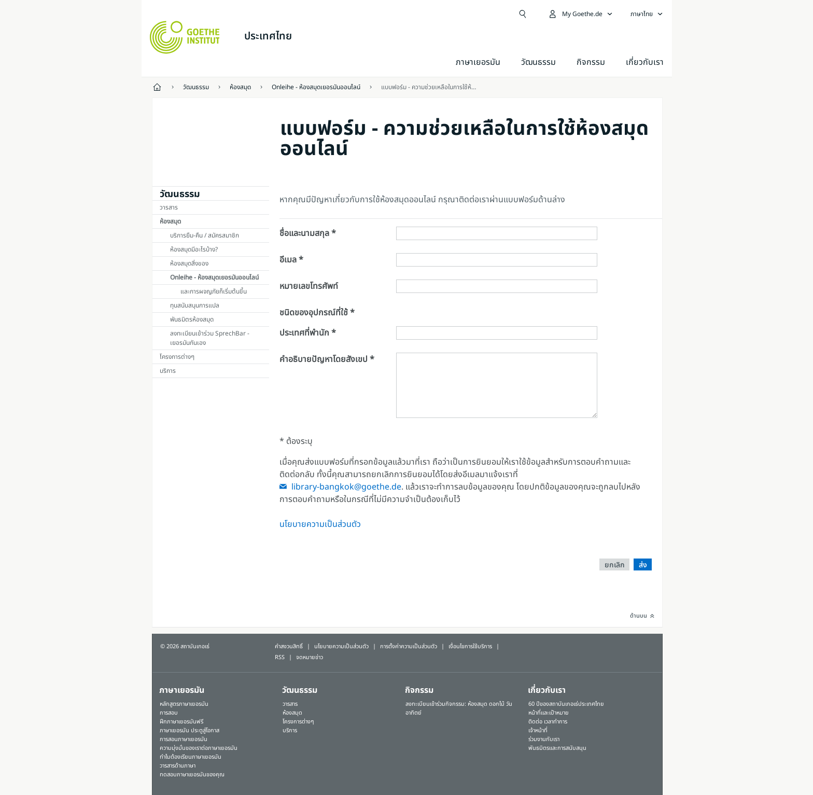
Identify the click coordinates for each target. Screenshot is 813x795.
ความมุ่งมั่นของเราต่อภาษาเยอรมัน (198, 748)
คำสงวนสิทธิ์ (289, 646)
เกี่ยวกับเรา (645, 62)
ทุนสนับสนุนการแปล (194, 305)
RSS (280, 657)
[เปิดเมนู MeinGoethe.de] (580, 14)
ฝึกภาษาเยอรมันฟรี (181, 721)
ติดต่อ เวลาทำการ (547, 721)
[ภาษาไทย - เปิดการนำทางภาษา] (647, 14)
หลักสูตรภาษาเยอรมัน (184, 704)
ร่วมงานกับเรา (543, 739)
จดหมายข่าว (309, 657)
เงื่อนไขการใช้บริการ (470, 646)
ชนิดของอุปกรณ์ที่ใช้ (313, 312)
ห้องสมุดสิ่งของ (189, 263)
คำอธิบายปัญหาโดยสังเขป (323, 359)
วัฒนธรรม (538, 62)
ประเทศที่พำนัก (304, 333)
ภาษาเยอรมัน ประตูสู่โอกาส (189, 730)
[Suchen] (522, 14)
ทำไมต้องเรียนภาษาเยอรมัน (190, 756)
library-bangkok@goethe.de (346, 487)
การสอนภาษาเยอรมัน (183, 739)
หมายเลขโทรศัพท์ (308, 286)
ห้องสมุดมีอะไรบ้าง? (194, 249)
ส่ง (643, 565)
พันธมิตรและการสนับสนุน (557, 748)
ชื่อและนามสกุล (304, 233)
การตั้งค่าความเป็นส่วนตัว (408, 646)
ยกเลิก (615, 565)
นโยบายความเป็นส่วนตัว (320, 524)
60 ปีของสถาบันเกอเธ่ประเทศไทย (566, 704)
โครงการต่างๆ (177, 356)
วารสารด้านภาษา (177, 765)
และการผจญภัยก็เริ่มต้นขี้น (213, 291)
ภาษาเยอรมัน (478, 62)
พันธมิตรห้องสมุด (192, 319)
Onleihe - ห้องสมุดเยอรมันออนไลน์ (214, 277)
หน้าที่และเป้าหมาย (548, 712)
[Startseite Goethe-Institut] (185, 37)
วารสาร (169, 207)
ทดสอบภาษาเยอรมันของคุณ (192, 774)
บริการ (168, 370)
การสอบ (169, 712)
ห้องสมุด (170, 221)
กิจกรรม (419, 690)
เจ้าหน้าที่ (538, 730)
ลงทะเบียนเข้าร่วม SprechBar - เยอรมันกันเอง (209, 338)
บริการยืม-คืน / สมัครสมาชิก (204, 235)
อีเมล (288, 260)
